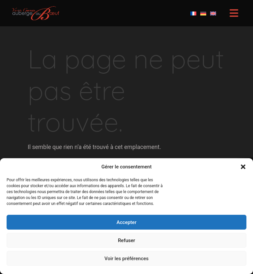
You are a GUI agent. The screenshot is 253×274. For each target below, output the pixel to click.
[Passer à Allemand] (203, 13)
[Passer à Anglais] (213, 13)
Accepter (126, 222)
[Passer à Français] (193, 13)
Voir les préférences (126, 259)
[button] (243, 166)
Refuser (126, 240)
